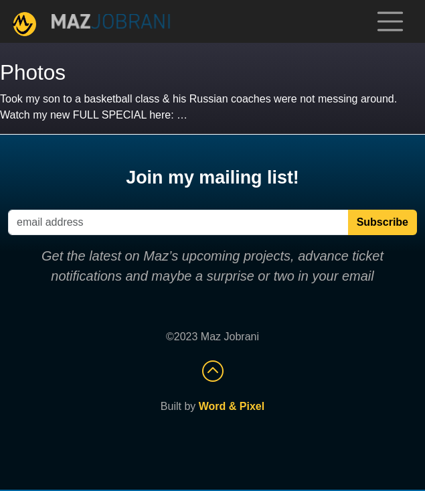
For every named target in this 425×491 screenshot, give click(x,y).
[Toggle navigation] (390, 21)
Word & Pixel (231, 406)
